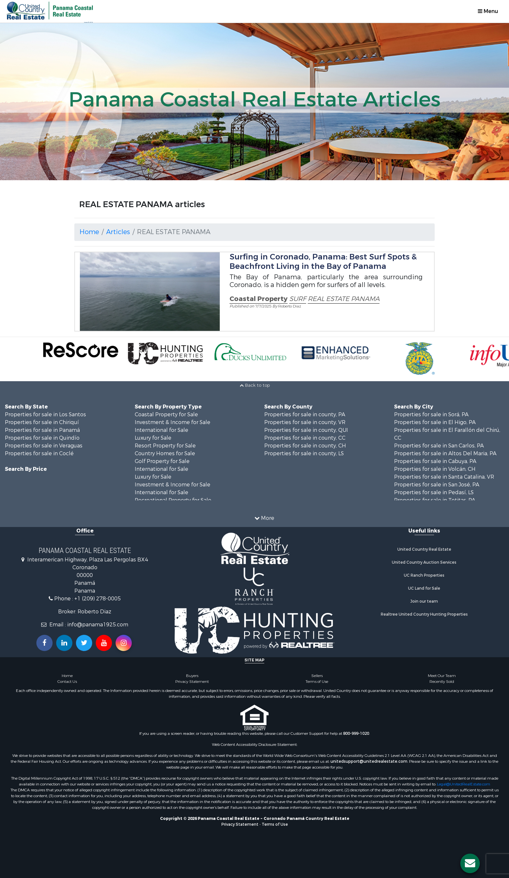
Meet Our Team (442, 675)
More (264, 518)
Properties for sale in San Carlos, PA (439, 445)
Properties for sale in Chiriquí (42, 422)
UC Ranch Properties (424, 575)
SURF (297, 299)
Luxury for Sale (153, 437)
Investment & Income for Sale (172, 422)
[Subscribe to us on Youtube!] (104, 643)
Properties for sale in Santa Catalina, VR (444, 476)
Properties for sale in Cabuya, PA (435, 461)
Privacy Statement (192, 681)
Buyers (192, 675)
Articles (118, 232)
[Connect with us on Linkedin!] (64, 643)
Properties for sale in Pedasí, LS (434, 492)
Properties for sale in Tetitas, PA (434, 500)
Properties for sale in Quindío (42, 437)
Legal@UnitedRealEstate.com (463, 784)
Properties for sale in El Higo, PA (435, 422)
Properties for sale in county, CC (304, 437)
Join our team (424, 601)
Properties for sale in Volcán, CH (435, 469)
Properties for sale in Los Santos (45, 414)
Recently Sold (441, 681)
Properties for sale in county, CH (305, 445)
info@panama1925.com (97, 624)
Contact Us (67, 681)
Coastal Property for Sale (166, 414)
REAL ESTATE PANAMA (343, 299)
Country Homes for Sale (165, 453)
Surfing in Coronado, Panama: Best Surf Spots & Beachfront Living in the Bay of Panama (323, 261)
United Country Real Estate (424, 549)
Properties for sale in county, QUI (306, 430)
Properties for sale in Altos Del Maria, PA (445, 453)
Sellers (317, 675)
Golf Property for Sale (162, 461)
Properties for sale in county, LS (304, 453)
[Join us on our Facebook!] (44, 643)
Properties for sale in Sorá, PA (431, 414)
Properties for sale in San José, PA (436, 484)
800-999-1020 (356, 733)
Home (89, 232)
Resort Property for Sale (165, 445)
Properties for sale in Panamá (42, 430)
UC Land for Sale (424, 588)
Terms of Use (316, 681)
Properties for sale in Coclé (39, 453)
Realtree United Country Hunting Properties (424, 614)
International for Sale (161, 430)
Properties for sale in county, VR (304, 422)
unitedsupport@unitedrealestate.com (368, 761)
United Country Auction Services (424, 562)
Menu (488, 11)
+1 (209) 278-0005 (97, 598)
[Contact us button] (470, 863)
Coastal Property (259, 299)
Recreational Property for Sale (173, 500)
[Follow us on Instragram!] (124, 643)
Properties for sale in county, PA (304, 414)
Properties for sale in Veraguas (43, 445)
